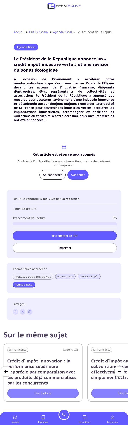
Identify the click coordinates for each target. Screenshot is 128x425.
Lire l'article (43, 393)
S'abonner (78, 175)
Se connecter (52, 175)
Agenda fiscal (63, 32)
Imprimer (64, 248)
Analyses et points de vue (33, 276)
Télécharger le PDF (64, 236)
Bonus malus (65, 276)
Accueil (19, 32)
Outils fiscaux (39, 32)
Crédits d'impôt (89, 276)
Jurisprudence (17, 349)
